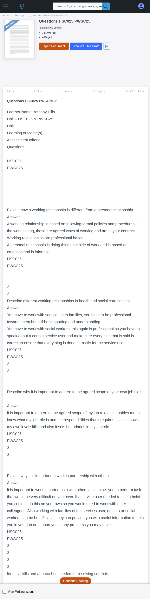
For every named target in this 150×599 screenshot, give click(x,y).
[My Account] (142, 6)
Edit (38, 91)
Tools (67, 91)
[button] (5, 5)
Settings (98, 91)
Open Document (54, 46)
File (10, 91)
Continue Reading (75, 581)
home (6, 15)
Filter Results (134, 91)
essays (20, 15)
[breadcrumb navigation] (75, 16)
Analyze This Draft (86, 46)
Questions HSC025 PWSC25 (49, 15)
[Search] (106, 6)
